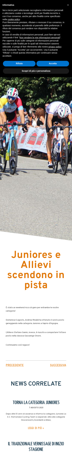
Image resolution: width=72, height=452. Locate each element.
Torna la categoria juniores (36, 402)
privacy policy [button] (54, 46)
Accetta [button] (53, 63)
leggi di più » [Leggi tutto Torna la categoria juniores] (36, 428)
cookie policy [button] (14, 19)
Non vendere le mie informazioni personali (39, 37)
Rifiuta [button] (19, 63)
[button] (68, 4)
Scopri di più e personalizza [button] (36, 71)
